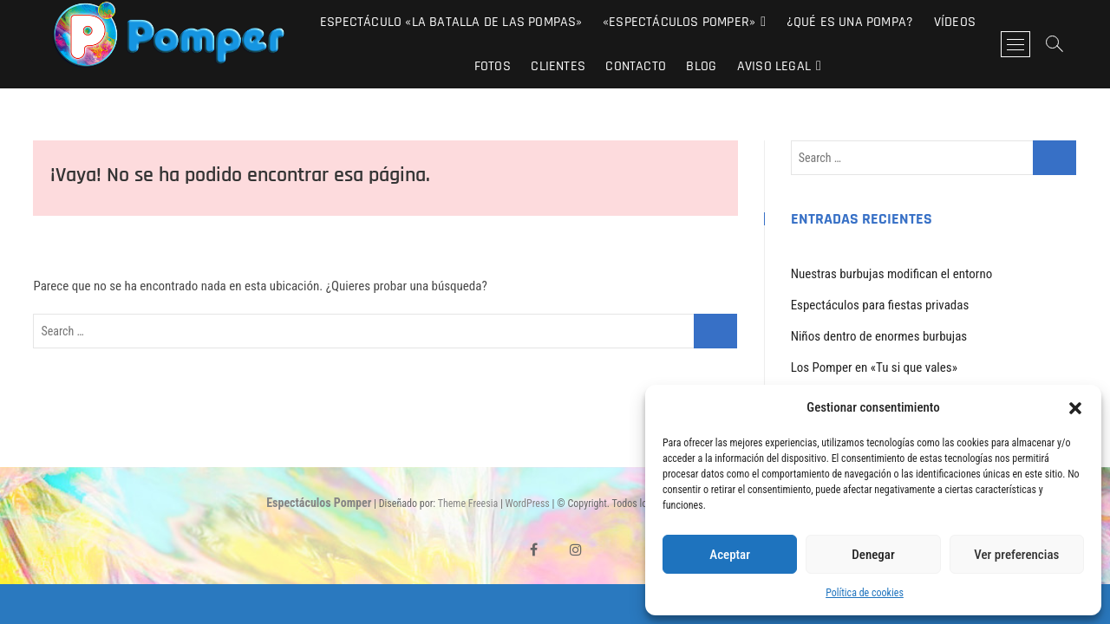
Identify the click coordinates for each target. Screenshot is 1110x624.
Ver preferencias (1016, 554)
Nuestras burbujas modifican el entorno (892, 274)
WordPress (528, 503)
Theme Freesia (468, 503)
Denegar (873, 554)
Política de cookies (865, 593)
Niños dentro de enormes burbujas (879, 336)
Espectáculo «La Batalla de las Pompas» (451, 22)
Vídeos (955, 22)
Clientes (558, 66)
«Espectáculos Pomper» (679, 22)
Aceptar (729, 554)
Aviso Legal (774, 66)
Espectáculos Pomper (318, 503)
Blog (701, 66)
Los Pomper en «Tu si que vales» (874, 367)
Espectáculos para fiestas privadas (880, 305)
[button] (1075, 408)
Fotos (492, 66)
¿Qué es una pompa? (850, 22)
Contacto (635, 66)
